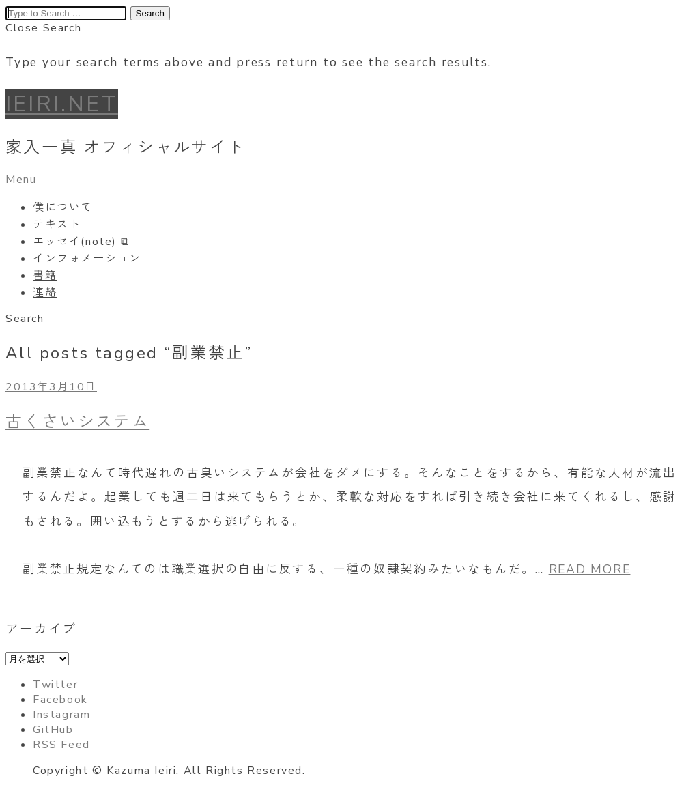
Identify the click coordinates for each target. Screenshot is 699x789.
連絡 (45, 292)
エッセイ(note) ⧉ (81, 241)
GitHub (53, 729)
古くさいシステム (77, 422)
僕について (63, 207)
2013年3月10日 (51, 386)
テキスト (57, 224)
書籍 (45, 275)
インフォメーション (87, 258)
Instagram (61, 714)
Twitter (55, 684)
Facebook (60, 699)
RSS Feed (61, 744)
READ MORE (590, 569)
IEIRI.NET (61, 104)
